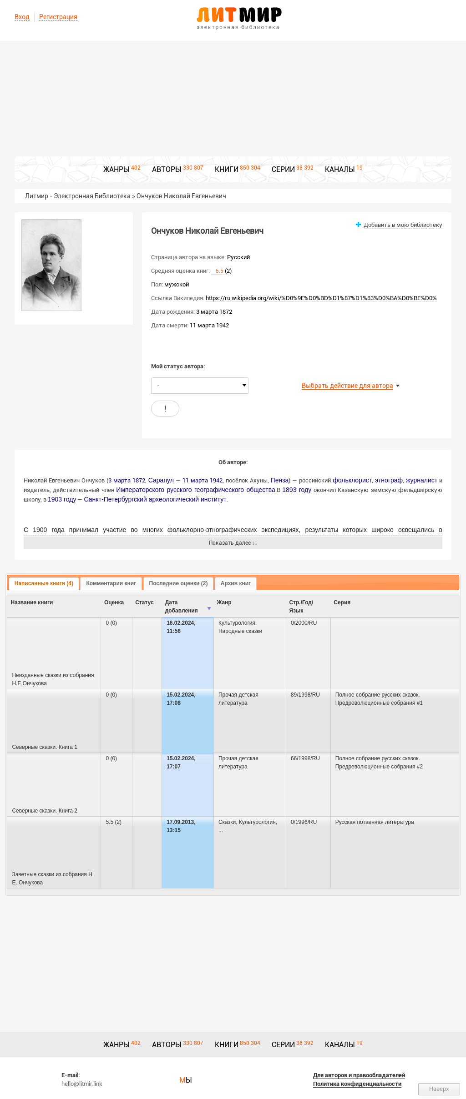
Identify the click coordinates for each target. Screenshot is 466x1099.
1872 (138, 480)
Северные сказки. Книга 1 (44, 747)
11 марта (195, 480)
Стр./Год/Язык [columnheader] (301, 606)
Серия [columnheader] (342, 602)
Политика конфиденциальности (357, 1083)
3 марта (119, 480)
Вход (22, 16)
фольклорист (352, 480)
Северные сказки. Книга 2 (44, 811)
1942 (216, 480)
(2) (221, 270)
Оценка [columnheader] (114, 602)
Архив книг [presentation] (236, 583)
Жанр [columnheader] (224, 602)
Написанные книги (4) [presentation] (44, 583)
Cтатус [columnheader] (144, 602)
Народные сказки (240, 631)
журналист (421, 480)
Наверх (439, 1088)
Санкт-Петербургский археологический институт (155, 499)
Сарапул (161, 480)
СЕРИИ (283, 169)
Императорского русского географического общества (195, 489)
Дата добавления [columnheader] (181, 606)
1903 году (62, 499)
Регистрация (58, 16)
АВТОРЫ (167, 169)
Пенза (280, 480)
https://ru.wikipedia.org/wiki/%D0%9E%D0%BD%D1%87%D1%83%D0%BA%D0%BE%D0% (321, 298)
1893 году (296, 489)
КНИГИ (226, 169)
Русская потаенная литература (374, 822)
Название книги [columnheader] (31, 602)
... (220, 830)
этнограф (389, 480)
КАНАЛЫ (340, 169)
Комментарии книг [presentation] (111, 583)
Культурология (236, 623)
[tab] (44, 584)
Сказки (227, 822)
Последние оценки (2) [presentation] (178, 583)
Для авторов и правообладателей (359, 1075)
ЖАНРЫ (116, 169)
